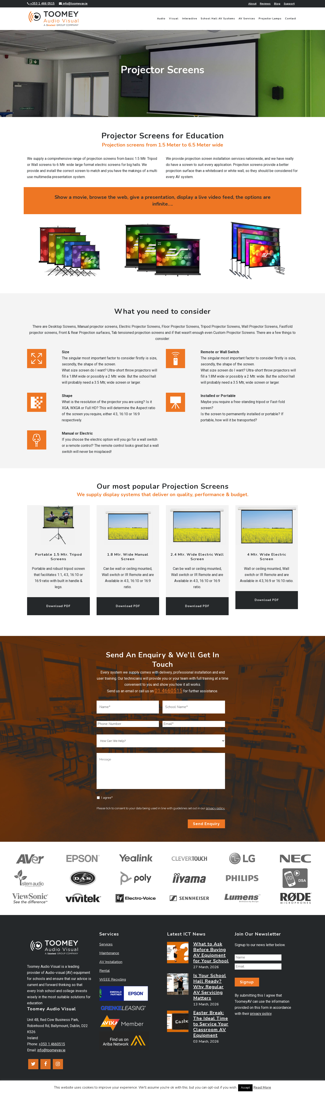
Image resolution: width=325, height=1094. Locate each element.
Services (106, 944)
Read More (262, 1087)
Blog (277, 3)
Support (289, 3)
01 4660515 (168, 690)
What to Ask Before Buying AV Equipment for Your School (211, 952)
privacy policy (261, 1013)
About (252, 3)
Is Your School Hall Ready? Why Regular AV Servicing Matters (209, 986)
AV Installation (110, 961)
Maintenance (109, 953)
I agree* (107, 798)
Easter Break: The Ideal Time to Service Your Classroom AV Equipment (210, 1024)
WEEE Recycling (112, 979)
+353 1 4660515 (52, 1044)
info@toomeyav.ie (73, 4)
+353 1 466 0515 (41, 4)
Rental (104, 970)
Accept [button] (245, 1088)
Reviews (265, 3)
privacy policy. (215, 808)
